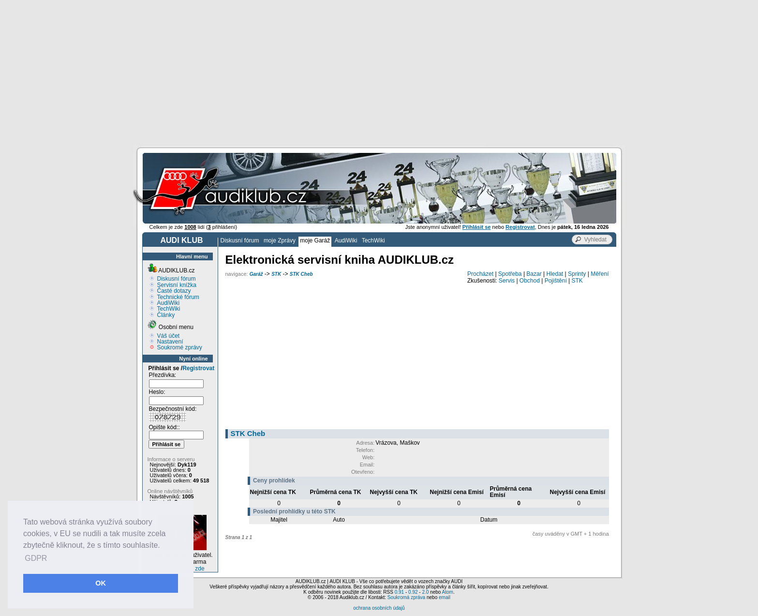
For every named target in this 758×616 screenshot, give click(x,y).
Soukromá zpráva (406, 597)
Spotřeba (510, 273)
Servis (507, 280)
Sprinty (577, 273)
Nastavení (170, 341)
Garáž (256, 274)
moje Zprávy (280, 240)
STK (276, 274)
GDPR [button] (36, 558)
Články (166, 315)
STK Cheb (301, 274)
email (444, 597)
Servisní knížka (176, 285)
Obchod (530, 280)
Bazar (533, 273)
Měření (600, 273)
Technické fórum (178, 297)
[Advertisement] (379, 72)
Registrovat (198, 368)
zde (199, 568)
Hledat (555, 273)
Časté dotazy (174, 290)
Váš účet (168, 335)
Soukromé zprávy (179, 347)
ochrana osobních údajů (379, 608)
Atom (447, 592)
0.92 (412, 592)
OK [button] (100, 583)
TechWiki (373, 240)
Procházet (480, 273)
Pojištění (556, 280)
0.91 (399, 592)
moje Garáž (315, 240)
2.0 (425, 592)
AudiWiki (346, 240)
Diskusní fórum (240, 240)
